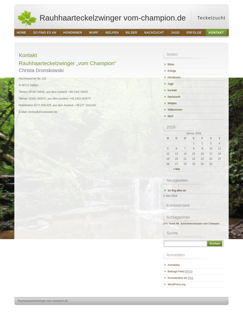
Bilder (171, 64)
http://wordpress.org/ (178, 309)
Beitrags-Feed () (180, 271)
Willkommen (175, 109)
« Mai (176, 169)
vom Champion (211, 223)
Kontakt (172, 90)
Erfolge (172, 71)
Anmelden (174, 265)
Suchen (214, 243)
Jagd (170, 83)
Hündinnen (174, 77)
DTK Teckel (169, 223)
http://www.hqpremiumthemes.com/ (211, 309)
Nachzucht (174, 96)
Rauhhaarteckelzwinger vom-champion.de (101, 18)
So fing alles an (177, 190)
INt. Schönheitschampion (189, 223)
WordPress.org (176, 284)
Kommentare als (180, 278)
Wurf (170, 116)
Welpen (172, 103)
